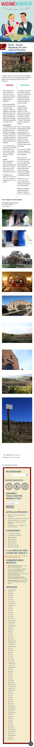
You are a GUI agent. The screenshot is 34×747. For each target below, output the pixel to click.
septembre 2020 (12, 590)
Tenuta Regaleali (6, 206)
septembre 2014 (12, 690)
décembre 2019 (11, 603)
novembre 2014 (12, 686)
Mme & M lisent (12, 539)
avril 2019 (10, 610)
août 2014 (10, 692)
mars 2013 (10, 724)
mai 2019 (10, 609)
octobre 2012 (11, 733)
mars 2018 (10, 616)
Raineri (14, 180)
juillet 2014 (11, 694)
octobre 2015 (11, 665)
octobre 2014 (11, 688)
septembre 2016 (12, 646)
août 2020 (10, 592)
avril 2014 (10, 699)
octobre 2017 (11, 624)
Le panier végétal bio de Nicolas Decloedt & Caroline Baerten (18, 582)
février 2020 (11, 601)
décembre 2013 (11, 707)
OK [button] (27, 475)
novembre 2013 (12, 709)
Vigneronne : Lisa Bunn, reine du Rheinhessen (17, 566)
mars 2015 (10, 678)
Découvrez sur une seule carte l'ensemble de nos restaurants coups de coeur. (16, 556)
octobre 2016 (11, 644)
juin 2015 (10, 673)
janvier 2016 (11, 661)
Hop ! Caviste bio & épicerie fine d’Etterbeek (18, 574)
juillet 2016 (11, 650)
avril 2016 (10, 656)
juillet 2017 (11, 629)
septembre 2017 (12, 626)
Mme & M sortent (12, 541)
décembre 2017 (11, 620)
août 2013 (10, 714)
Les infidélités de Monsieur (15, 535)
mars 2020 (10, 599)
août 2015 (10, 669)
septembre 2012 (12, 735)
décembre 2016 (11, 641)
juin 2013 (10, 718)
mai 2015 (10, 675)
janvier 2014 (11, 705)
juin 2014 (10, 695)
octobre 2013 (11, 711)
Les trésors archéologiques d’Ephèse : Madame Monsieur (17, 569)
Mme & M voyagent (15, 457)
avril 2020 (10, 597)
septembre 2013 (12, 712)
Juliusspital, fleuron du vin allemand (17, 520)
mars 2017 (10, 635)
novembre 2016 (12, 643)
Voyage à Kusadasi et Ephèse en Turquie (16, 571)
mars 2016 (10, 658)
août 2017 (10, 627)
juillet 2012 (11, 739)
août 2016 (10, 648)
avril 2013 (10, 722)
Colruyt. (7, 178)
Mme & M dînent (12, 537)
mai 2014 (10, 697)
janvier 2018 (11, 618)
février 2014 (11, 703)
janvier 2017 (11, 639)
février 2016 (11, 660)
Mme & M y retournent (14, 546)
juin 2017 (10, 631)
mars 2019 (10, 612)
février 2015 (11, 680)
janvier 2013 (11, 728)
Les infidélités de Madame (14, 533)
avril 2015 (10, 677)
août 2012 (10, 737)
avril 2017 (10, 633)
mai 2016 (10, 654)
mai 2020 (10, 595)
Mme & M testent (12, 543)
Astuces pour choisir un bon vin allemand (18, 518)
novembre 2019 (12, 605)
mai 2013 (10, 720)
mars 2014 (10, 701)
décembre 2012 (11, 729)
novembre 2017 (12, 622)
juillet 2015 (11, 671)
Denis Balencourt (15, 455)
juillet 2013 (11, 716)
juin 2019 (10, 607)
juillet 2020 (11, 593)
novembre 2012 (12, 731)
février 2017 (11, 637)
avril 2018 (10, 614)
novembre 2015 (12, 663)
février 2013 (11, 726)
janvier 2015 (11, 682)
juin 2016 (10, 652)
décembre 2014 (11, 684)
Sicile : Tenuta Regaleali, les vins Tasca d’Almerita (17, 47)
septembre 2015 (12, 667)
